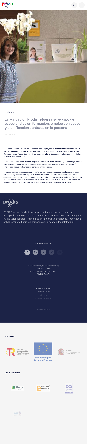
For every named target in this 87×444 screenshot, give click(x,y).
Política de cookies (43, 291)
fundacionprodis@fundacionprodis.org (43, 266)
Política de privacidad (43, 288)
